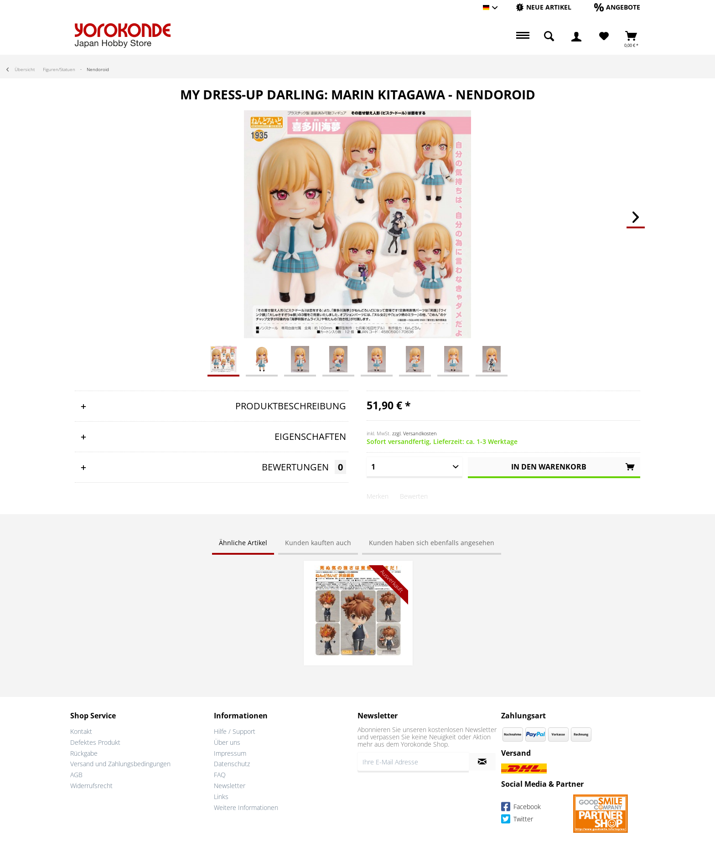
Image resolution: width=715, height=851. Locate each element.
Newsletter (229, 785)
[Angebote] (617, 7)
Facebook (521, 808)
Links (221, 796)
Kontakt (81, 731)
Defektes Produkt (95, 742)
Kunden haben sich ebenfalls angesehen (431, 542)
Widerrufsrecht (91, 785)
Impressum (230, 753)
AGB (76, 774)
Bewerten (414, 496)
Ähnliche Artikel (243, 542)
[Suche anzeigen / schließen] (549, 36)
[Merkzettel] (604, 36)
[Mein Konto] (576, 36)
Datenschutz (232, 763)
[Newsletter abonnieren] (482, 762)
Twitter (517, 820)
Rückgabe (84, 753)
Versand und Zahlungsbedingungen (120, 763)
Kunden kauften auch (318, 542)
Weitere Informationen (246, 807)
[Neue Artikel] (543, 7)
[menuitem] (543, 7)
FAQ (220, 774)
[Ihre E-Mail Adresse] (413, 762)
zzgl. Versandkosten (414, 433)
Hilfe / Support (234, 731)
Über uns (227, 742)
